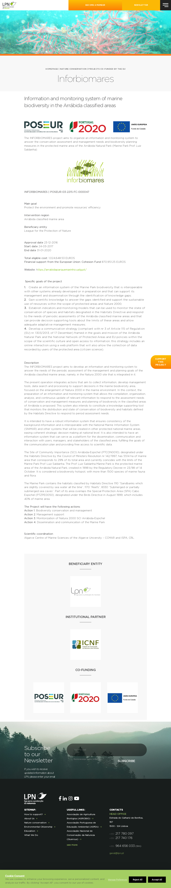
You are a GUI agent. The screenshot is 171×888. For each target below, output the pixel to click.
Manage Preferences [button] (117, 879)
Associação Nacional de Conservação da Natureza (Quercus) (81, 835)
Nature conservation (73, 69)
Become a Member (95, 5)
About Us (29, 819)
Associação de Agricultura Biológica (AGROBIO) (81, 816)
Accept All (157, 879)
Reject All (137, 879)
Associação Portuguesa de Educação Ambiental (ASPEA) (83, 825)
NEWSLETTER (141, 5)
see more (72, 845)
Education (29, 831)
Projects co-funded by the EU (106, 69)
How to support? (33, 814)
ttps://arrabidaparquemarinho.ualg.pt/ (62, 269)
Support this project (160, 362)
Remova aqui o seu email (86, 759)
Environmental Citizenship (38, 827)
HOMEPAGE (51, 69)
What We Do (31, 835)
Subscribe (126, 761)
